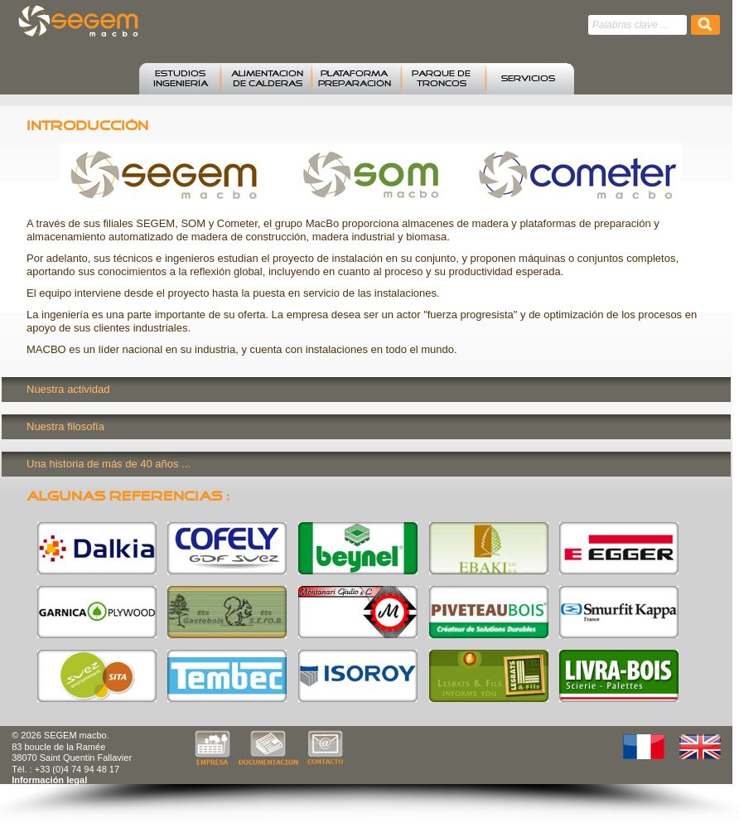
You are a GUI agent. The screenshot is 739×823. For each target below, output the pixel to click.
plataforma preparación (354, 79)
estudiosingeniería (180, 79)
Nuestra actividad (68, 389)
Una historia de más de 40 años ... (109, 463)
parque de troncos (441, 79)
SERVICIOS (528, 79)
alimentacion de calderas (267, 79)
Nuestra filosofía (65, 426)
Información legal (49, 780)
